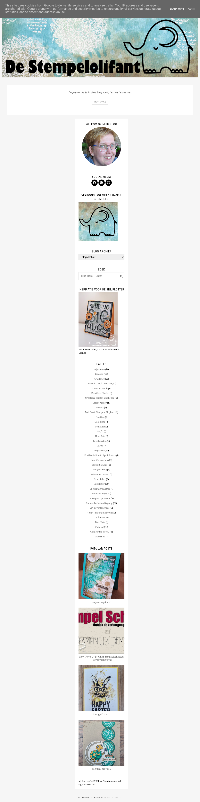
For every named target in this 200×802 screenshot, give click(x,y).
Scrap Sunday (99, 464)
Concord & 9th (100, 388)
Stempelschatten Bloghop (99, 503)
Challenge (99, 378)
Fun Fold (100, 417)
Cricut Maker (100, 402)
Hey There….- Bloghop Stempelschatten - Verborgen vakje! (101, 658)
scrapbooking (100, 469)
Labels (100, 445)
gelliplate (100, 426)
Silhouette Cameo (100, 474)
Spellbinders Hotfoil (100, 488)
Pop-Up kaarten (99, 459)
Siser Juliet (99, 479)
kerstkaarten (99, 440)
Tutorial (99, 526)
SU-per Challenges (99, 507)
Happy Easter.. (101, 714)
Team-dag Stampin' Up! (100, 512)
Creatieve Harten (100, 393)
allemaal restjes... (101, 768)
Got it (192, 8)
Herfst (100, 431)
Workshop (100, 536)
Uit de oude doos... (99, 531)
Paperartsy (100, 450)
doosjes (100, 407)
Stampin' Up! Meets (99, 498)
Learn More (177, 8)
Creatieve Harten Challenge (99, 397)
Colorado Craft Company (100, 383)
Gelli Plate (100, 421)
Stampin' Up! (99, 493)
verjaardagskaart (102, 602)
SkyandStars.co (112, 797)
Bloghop (99, 373)
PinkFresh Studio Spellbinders (100, 455)
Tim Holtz (100, 522)
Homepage (100, 101)
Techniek (99, 517)
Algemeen (99, 369)
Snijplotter (99, 483)
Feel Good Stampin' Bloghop (99, 412)
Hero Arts (100, 436)
